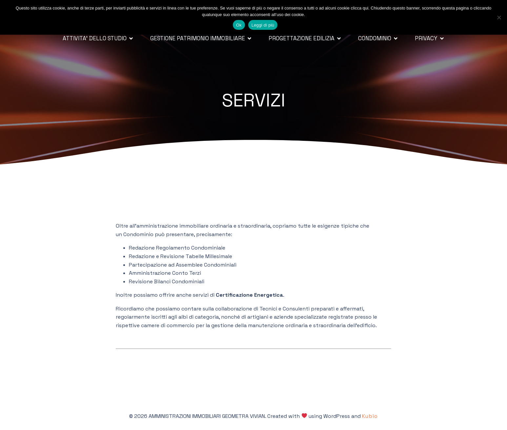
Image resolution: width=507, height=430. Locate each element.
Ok (239, 25)
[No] (499, 17)
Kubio (370, 416)
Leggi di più (263, 25)
